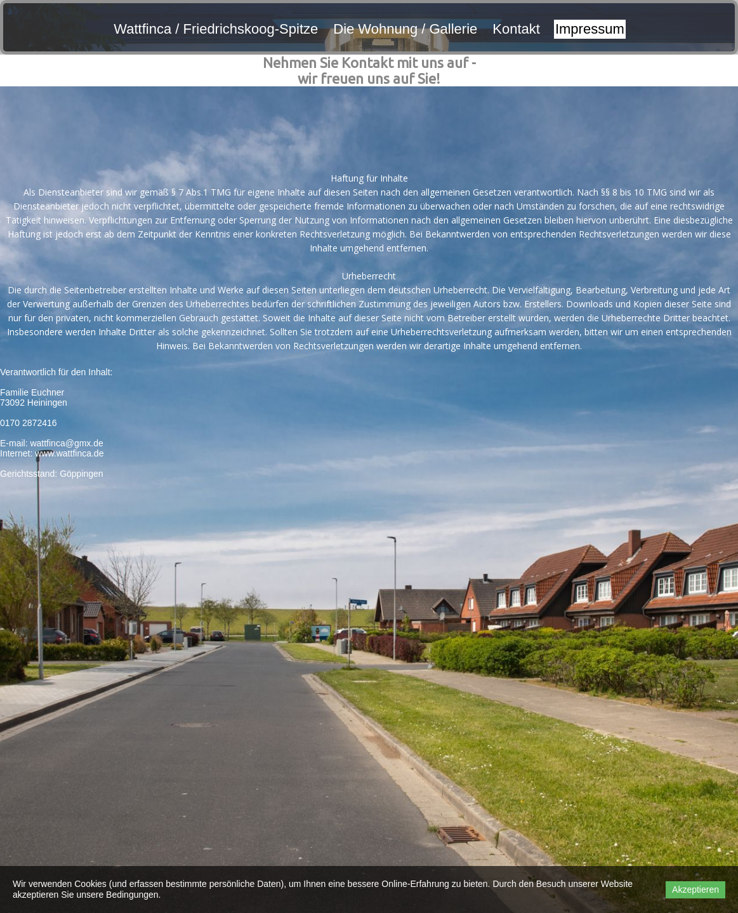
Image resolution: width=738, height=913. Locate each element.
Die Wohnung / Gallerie (405, 29)
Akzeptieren (695, 889)
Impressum (589, 29)
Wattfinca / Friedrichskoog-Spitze (216, 29)
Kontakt (516, 29)
